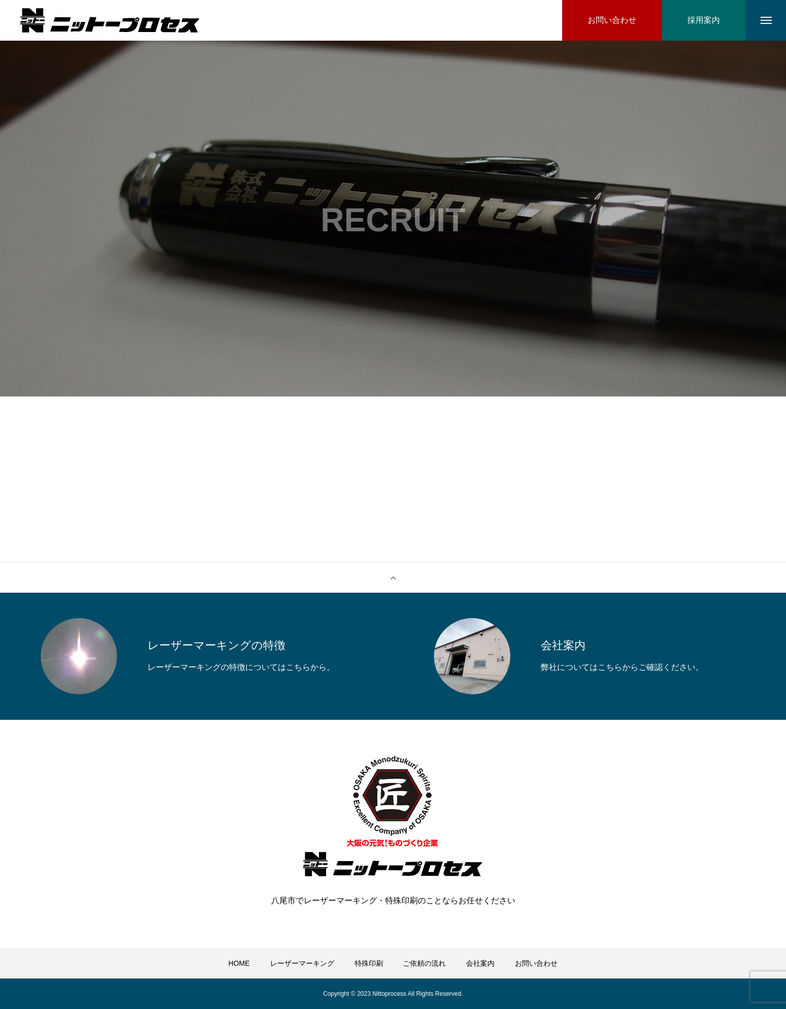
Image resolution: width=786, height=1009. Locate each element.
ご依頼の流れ (424, 963)
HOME (239, 963)
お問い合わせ (536, 963)
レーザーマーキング (302, 963)
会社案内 (480, 963)
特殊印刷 (369, 963)
